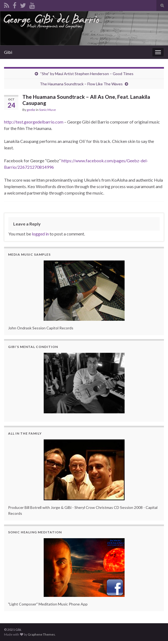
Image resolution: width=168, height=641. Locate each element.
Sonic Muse (47, 110)
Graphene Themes (41, 634)
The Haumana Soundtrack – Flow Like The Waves (81, 84)
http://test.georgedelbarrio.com (33, 121)
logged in (40, 233)
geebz (31, 110)
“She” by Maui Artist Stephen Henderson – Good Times (86, 73)
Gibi (8, 52)
